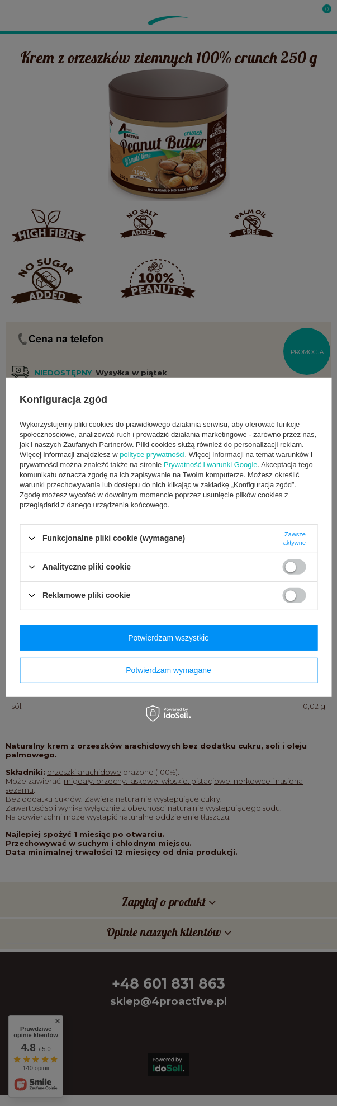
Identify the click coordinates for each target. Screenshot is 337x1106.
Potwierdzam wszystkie (168, 637)
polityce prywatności (152, 454)
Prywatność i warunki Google (211, 464)
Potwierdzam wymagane (168, 670)
